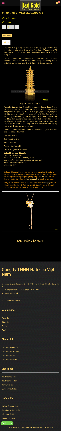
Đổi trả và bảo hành (9, 414)
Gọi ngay (7, 35)
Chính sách (16, 42)
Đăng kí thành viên (8, 418)
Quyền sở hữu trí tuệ (9, 389)
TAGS (26, 42)
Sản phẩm (5, 322)
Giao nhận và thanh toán (11, 410)
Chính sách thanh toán (10, 347)
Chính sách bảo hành (9, 359)
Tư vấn (4, 330)
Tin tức (4, 326)
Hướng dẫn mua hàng (10, 406)
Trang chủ (5, 318)
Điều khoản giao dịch (9, 381)
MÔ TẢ (6, 42)
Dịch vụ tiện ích (7, 385)
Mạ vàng (15, 153)
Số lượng (6, 22)
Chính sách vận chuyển (10, 351)
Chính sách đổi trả (8, 355)
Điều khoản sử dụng (9, 377)
